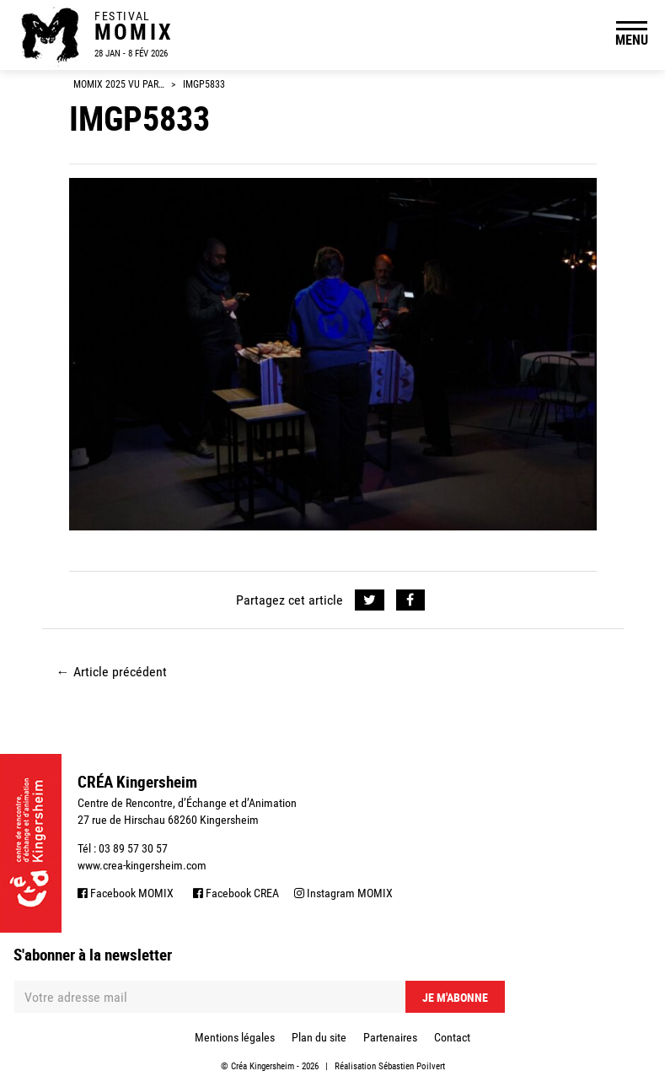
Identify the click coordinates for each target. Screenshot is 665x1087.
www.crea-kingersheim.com (142, 865)
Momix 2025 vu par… (118, 84)
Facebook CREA (236, 893)
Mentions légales (235, 1037)
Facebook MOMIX (126, 893)
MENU (631, 39)
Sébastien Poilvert (411, 1066)
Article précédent (111, 672)
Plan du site (319, 1037)
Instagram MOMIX (343, 893)
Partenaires (390, 1037)
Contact (452, 1037)
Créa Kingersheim (262, 1066)
